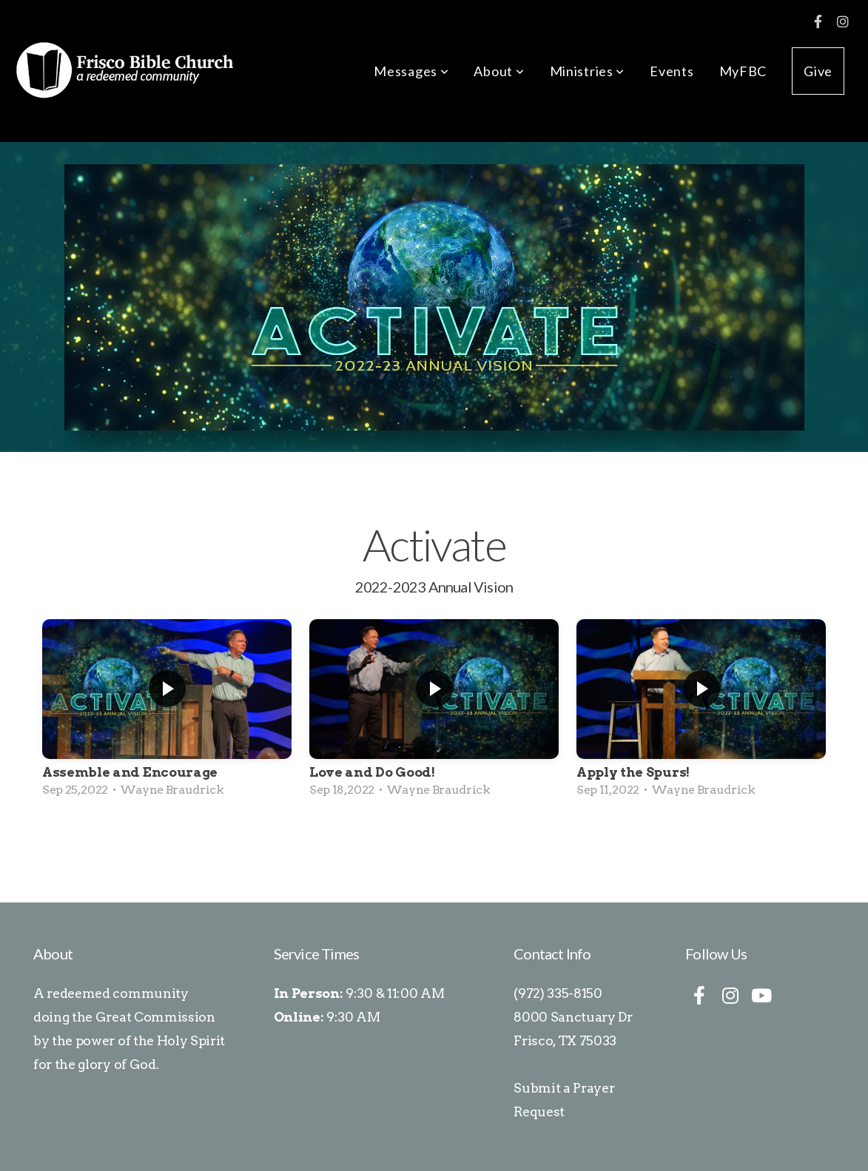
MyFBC (743, 71)
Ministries (587, 71)
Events (671, 71)
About (499, 71)
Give (818, 71)
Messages (411, 71)
